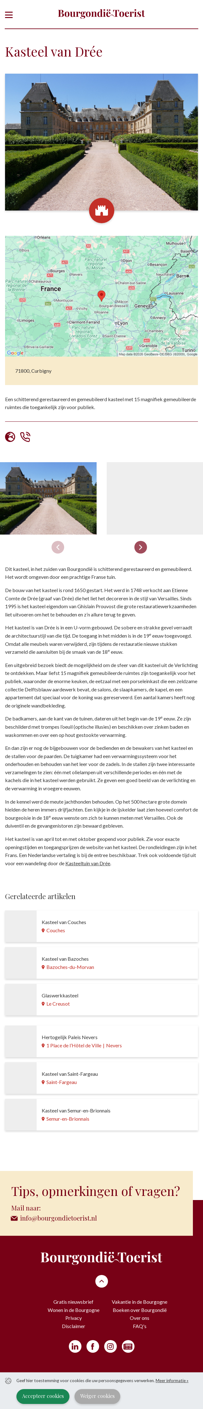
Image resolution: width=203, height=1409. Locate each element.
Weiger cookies (97, 1396)
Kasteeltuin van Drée (87, 863)
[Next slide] (140, 547)
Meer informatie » (172, 1380)
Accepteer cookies (43, 1396)
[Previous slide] (57, 547)
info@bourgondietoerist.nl (58, 1218)
